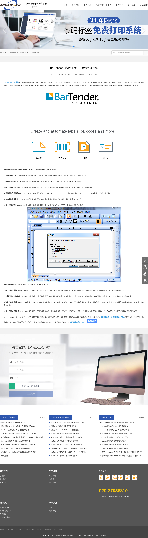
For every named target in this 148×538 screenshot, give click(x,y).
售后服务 (52, 479)
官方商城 (75, 5)
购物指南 (52, 476)
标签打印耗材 (5, 508)
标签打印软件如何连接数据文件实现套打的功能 (17, 426)
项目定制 (4, 456)
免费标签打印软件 (103, 5)
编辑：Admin (79, 74)
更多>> (42, 417)
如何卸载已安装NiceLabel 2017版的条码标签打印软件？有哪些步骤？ (121, 456)
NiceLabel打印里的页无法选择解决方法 (113, 437)
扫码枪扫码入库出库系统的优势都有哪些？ (16, 448)
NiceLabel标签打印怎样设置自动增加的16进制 (116, 433)
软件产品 (87, 5)
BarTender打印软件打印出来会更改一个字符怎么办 (68, 452)
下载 (51, 508)
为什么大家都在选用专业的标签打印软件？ (16, 441)
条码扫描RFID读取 (16, 53)
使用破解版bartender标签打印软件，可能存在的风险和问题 (21, 437)
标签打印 (3, 476)
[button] (73, 46)
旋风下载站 (19, 529)
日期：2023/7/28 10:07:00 (60, 74)
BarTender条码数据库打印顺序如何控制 (64, 441)
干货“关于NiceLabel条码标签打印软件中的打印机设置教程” (120, 452)
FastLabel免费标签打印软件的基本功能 (14, 430)
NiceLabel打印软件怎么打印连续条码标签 (114, 430)
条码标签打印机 (5, 511)
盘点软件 (3, 479)
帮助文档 (52, 511)
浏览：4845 (93, 74)
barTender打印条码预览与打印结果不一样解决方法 (68, 448)
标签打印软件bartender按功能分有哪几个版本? (66, 422)
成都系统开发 (30, 529)
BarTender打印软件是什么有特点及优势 (64, 433)
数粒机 (39, 529)
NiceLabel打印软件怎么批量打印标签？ (113, 445)
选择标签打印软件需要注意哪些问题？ (63, 426)
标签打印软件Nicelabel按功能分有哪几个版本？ (17, 445)
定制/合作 (144, 5)
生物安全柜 (47, 529)
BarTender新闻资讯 (34, 53)
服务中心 (119, 5)
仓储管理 (3, 482)
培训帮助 (131, 5)
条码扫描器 (4, 514)
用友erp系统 (58, 529)
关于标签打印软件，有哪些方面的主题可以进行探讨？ (20, 433)
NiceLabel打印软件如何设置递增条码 (112, 441)
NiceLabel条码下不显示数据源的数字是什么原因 (116, 422)
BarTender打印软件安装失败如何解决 (63, 456)
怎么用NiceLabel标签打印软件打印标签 (113, 448)
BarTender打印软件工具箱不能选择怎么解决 (65, 437)
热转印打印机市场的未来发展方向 (12, 422)
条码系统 (10, 529)
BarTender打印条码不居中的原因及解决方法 (65, 445)
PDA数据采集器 (5, 517)
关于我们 (52, 482)
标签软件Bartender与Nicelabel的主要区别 (64, 430)
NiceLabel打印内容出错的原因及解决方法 (114, 426)
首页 (65, 5)
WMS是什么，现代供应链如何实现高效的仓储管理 (18, 452)
